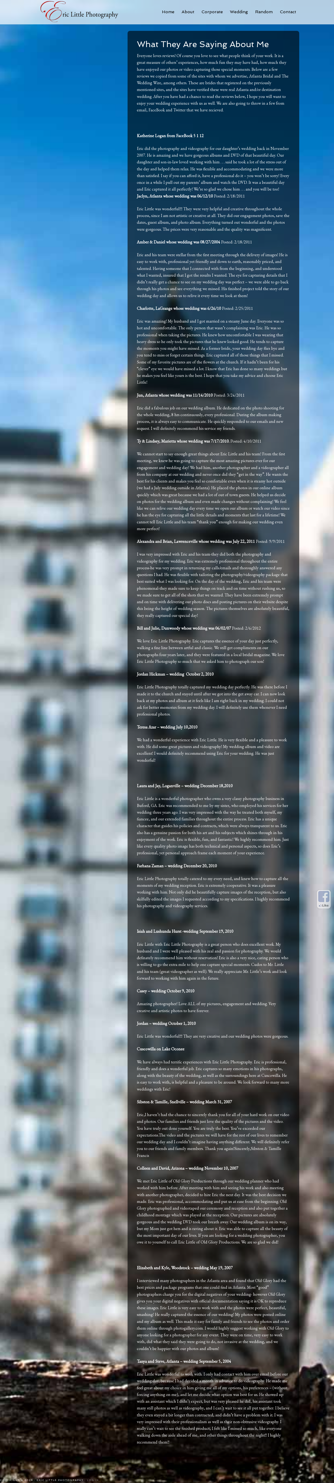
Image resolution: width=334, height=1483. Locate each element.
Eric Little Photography (81, 11)
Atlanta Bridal (261, 76)
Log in (93, 1480)
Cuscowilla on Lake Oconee (160, 1049)
